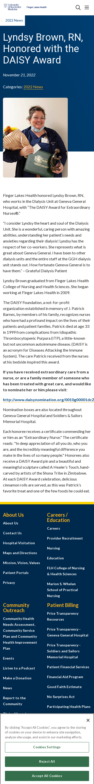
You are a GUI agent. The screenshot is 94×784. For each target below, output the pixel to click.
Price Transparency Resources (62, 616)
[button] (88, 7)
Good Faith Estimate (64, 687)
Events (8, 658)
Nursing (53, 548)
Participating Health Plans (69, 706)
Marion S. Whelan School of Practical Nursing (62, 590)
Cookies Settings (47, 749)
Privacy (9, 582)
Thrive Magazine (16, 714)
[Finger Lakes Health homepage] (37, 7)
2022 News (33, 86)
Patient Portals (16, 573)
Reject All (47, 763)
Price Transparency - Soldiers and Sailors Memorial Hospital (64, 651)
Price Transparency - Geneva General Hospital (67, 632)
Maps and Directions (20, 553)
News (7, 688)
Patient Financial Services (68, 667)
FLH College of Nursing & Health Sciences (66, 571)
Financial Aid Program (65, 677)
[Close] (88, 722)
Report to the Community (14, 701)
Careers (53, 528)
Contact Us (12, 533)
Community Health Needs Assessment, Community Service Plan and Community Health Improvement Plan (20, 633)
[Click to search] (78, 7)
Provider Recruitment (65, 538)
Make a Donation (17, 678)
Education (55, 558)
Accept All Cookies (47, 778)
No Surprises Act (61, 696)
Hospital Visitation (19, 543)
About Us (10, 523)
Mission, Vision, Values (21, 563)
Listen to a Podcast (19, 668)
